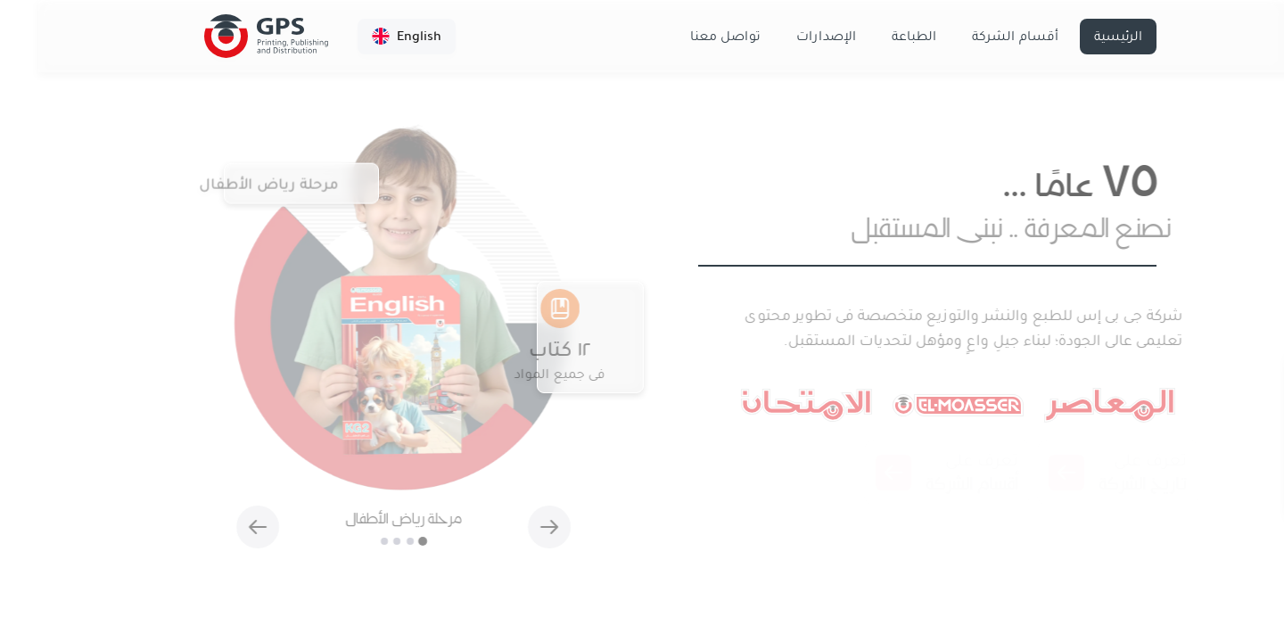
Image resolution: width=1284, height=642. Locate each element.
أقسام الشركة (977, 36)
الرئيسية (1080, 36)
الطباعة (875, 36)
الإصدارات (788, 36)
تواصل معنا (687, 36)
